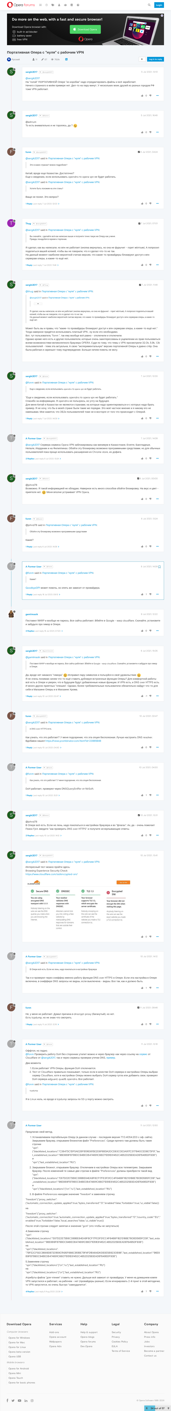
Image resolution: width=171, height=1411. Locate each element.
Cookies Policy (120, 1341)
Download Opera (87, 29)
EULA (115, 1346)
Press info (149, 1337)
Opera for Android (19, 1368)
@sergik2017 (46, 72)
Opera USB (15, 1356)
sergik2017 (31, 72)
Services (55, 1324)
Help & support (89, 1332)
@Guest (44, 115)
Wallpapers (55, 1341)
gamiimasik (32, 614)
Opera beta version (19, 1351)
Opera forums (88, 1341)
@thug (29, 291)
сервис (143, 1054)
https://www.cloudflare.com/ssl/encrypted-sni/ (52, 874)
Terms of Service (121, 1351)
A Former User (33, 438)
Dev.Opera (86, 1346)
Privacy (116, 1337)
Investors (149, 1346)
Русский (16, 59)
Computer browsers (17, 1331)
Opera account (57, 1337)
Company (151, 1324)
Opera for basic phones (22, 1382)
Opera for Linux (17, 1347)
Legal (116, 1324)
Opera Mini (15, 1373)
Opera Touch (16, 1378)
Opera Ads (55, 1346)
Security (116, 1332)
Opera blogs (87, 1337)
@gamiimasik (46, 651)
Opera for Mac (17, 1342)
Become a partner (154, 1351)
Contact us (150, 1355)
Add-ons (54, 1332)
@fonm (44, 376)
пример (110, 1057)
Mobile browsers (15, 1362)
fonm (28, 152)
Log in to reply (155, 59)
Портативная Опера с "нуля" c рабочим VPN (73, 158)
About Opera (151, 1332)
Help (83, 1324)
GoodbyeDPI (33, 587)
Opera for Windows (19, 1337)
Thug (28, 223)
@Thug (44, 285)
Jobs (147, 1341)
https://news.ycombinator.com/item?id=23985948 (73, 740)
